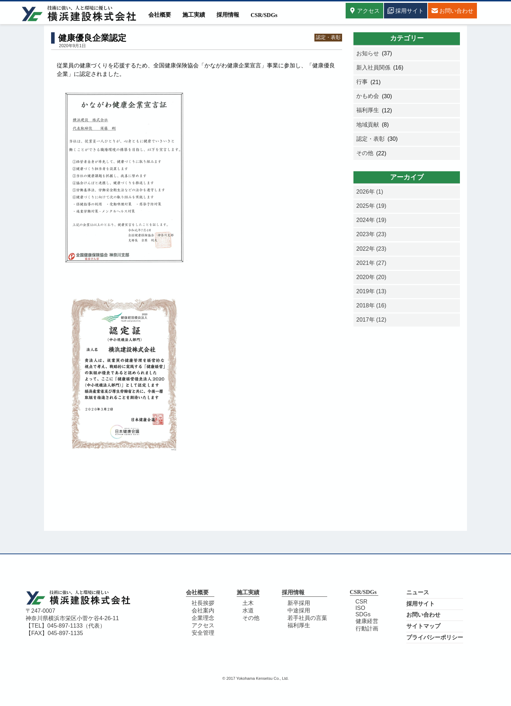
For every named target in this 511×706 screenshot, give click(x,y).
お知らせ (367, 53)
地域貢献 (367, 125)
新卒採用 (298, 603)
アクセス (364, 10)
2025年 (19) (371, 206)
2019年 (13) (371, 291)
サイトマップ (423, 626)
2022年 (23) (371, 249)
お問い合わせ (423, 615)
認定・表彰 (328, 37)
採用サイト (420, 604)
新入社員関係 (373, 68)
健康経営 (367, 621)
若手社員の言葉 (307, 618)
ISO (361, 608)
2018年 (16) (371, 305)
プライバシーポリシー (434, 637)
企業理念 (203, 618)
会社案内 (203, 610)
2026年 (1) (369, 192)
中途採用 (298, 610)
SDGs (363, 614)
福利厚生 (367, 110)
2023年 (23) (371, 234)
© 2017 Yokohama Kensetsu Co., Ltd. (255, 678)
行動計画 (367, 629)
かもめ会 (367, 96)
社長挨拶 (203, 603)
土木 (248, 603)
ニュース (417, 592)
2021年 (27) (371, 263)
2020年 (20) (371, 277)
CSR (362, 602)
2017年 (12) (371, 320)
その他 (364, 153)
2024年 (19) (371, 220)
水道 (248, 610)
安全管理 (203, 633)
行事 (362, 82)
